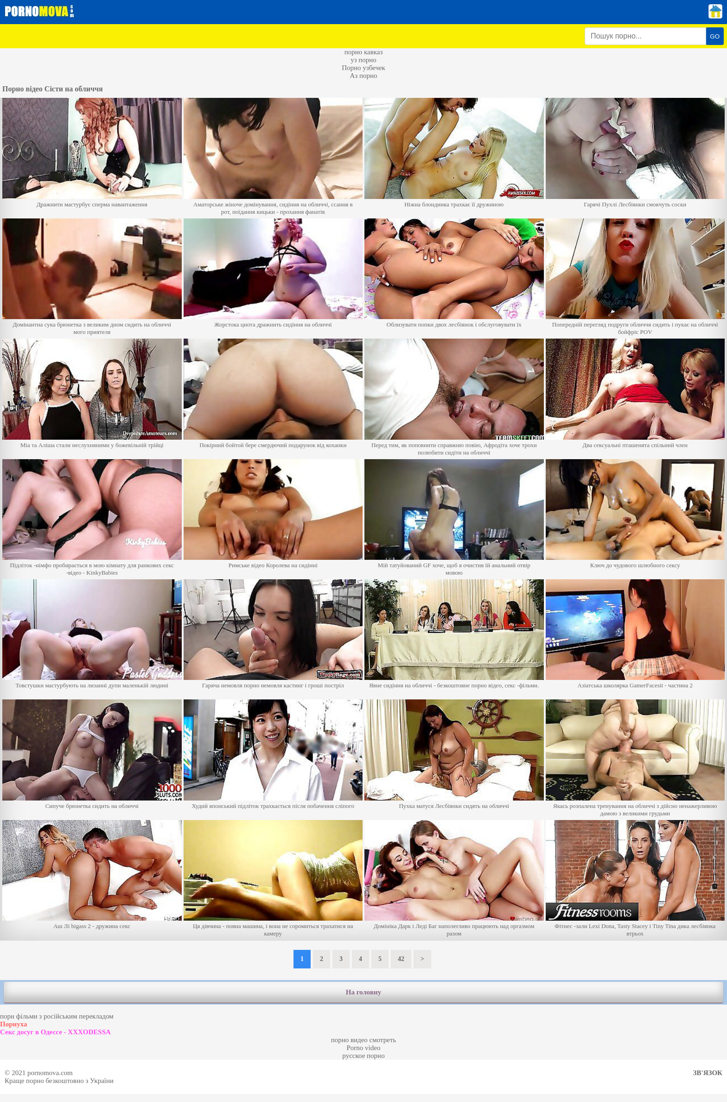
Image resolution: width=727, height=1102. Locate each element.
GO (715, 36)
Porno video (364, 1047)
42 (401, 958)
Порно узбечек (363, 67)
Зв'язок (707, 1072)
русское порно (363, 1055)
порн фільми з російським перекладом (57, 1016)
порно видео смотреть (363, 1040)
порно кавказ (363, 52)
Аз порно (363, 75)
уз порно (363, 60)
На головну (363, 992)
